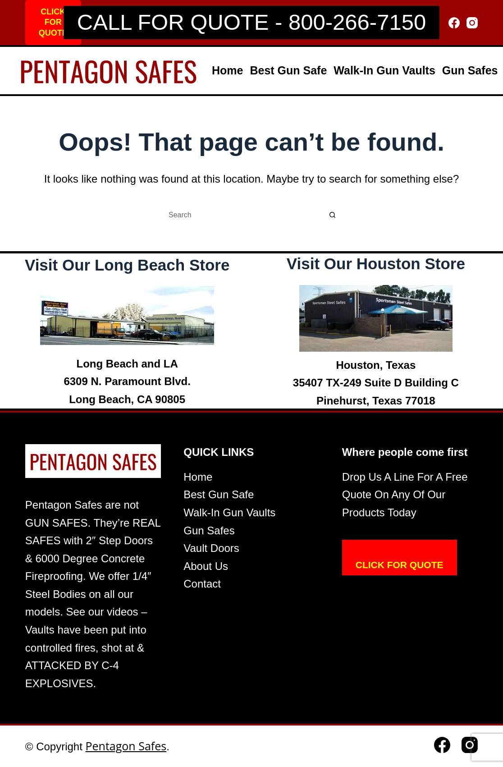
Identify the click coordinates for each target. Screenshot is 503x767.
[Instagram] (472, 22)
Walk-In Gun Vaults (384, 70)
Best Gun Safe (288, 70)
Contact (202, 584)
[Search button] (333, 215)
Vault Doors (211, 548)
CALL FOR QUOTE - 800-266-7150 (251, 22)
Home (227, 70)
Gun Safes (470, 70)
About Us (205, 566)
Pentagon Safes (126, 745)
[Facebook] (454, 22)
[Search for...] (242, 215)
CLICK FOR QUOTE (53, 22)
